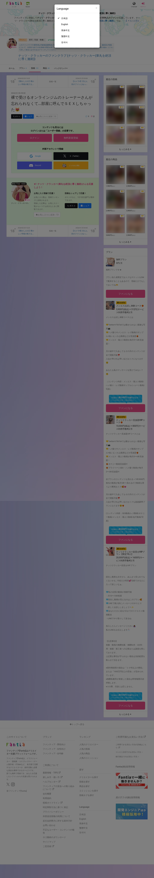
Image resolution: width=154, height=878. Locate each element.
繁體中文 (65, 36)
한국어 (64, 42)
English (64, 24)
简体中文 (65, 30)
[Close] (96, 8)
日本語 (64, 18)
